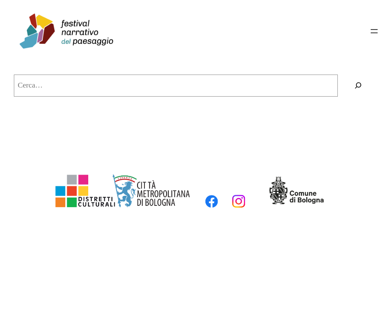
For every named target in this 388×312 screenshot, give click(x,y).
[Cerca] (358, 86)
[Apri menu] (374, 31)
